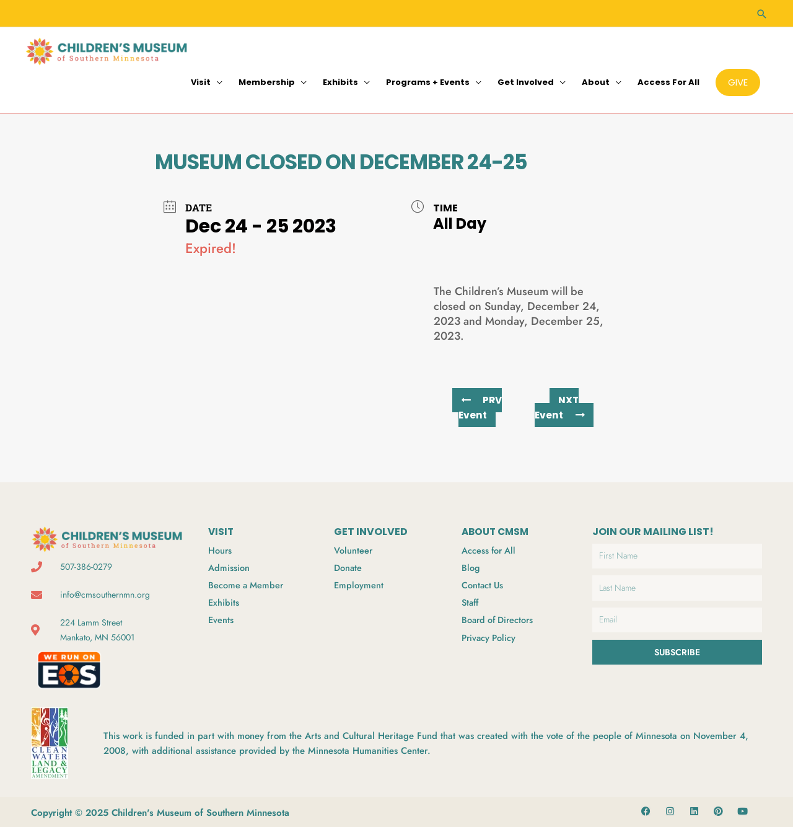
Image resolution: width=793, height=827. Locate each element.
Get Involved (525, 80)
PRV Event (480, 406)
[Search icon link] (762, 13)
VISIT (221, 530)
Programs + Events (428, 80)
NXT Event (559, 406)
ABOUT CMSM (497, 530)
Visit (201, 80)
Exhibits (340, 80)
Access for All (668, 80)
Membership (267, 80)
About (596, 80)
